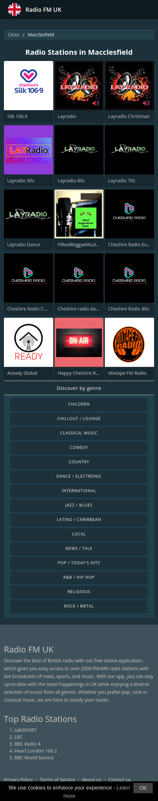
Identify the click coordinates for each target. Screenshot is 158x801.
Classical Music (79, 433)
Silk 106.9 (17, 116)
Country (79, 462)
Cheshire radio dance (80, 309)
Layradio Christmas (128, 116)
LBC (18, 737)
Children (79, 404)
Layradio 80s (71, 180)
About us (91, 779)
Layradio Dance (23, 244)
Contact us (119, 779)
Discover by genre (79, 388)
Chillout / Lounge (79, 418)
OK (143, 788)
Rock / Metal (79, 606)
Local (79, 534)
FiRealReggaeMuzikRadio (84, 244)
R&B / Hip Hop (79, 577)
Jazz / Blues (79, 505)
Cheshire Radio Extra (130, 244)
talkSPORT (25, 730)
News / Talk (78, 548)
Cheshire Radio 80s (128, 309)
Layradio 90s (20, 180)
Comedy (79, 447)
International (79, 490)
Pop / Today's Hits (79, 563)
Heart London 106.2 (35, 751)
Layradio (67, 116)
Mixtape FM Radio (127, 373)
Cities (13, 34)
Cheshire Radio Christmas (34, 309)
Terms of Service (57, 779)
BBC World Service (34, 757)
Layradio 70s (121, 180)
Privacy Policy (18, 779)
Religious (79, 591)
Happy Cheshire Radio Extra (87, 373)
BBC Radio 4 (27, 744)
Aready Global (22, 373)
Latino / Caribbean (79, 519)
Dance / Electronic (79, 476)
